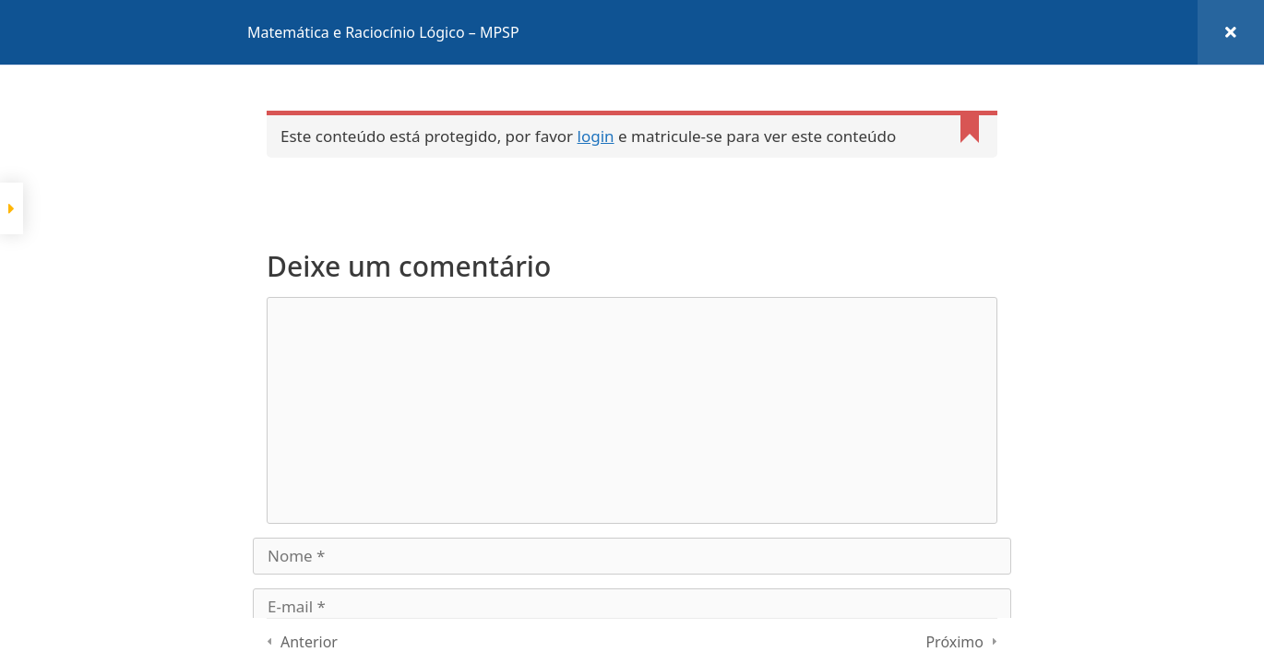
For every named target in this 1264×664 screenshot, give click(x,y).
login (596, 136)
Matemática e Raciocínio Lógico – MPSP (383, 32)
